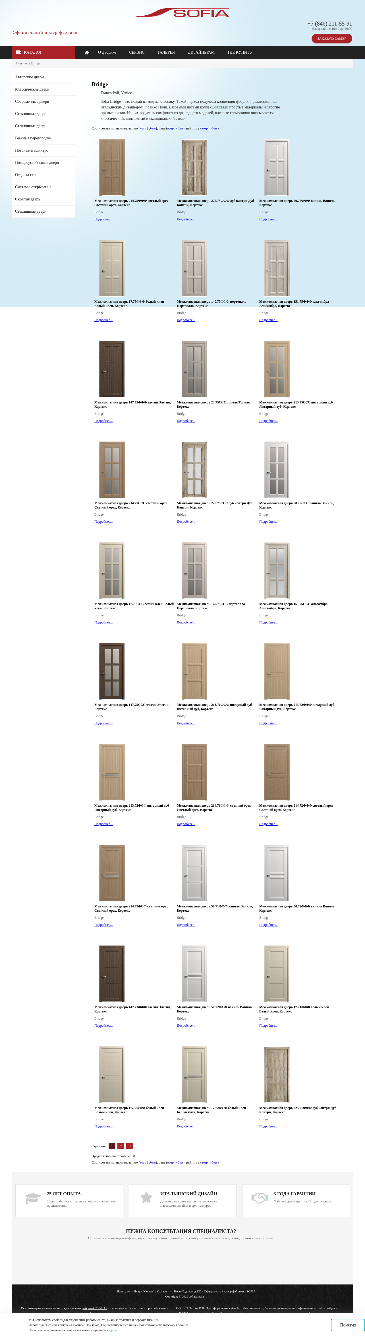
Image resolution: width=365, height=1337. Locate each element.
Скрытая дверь (27, 199)
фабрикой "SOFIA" (94, 1308)
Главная (22, 63)
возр (143, 128)
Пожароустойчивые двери (37, 162)
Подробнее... (103, 219)
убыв (152, 128)
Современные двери (32, 101)
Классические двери (32, 89)
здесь (113, 1330)
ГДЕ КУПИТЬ (240, 52)
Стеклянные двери (30, 114)
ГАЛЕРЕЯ (166, 52)
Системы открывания (33, 187)
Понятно (348, 1325)
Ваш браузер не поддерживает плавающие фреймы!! (181, 1263)
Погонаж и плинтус (31, 150)
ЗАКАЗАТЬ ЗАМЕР (332, 39)
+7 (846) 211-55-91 (330, 23)
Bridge (35, 63)
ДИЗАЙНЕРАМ (201, 52)
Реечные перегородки (33, 138)
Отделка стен (26, 175)
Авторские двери (29, 77)
